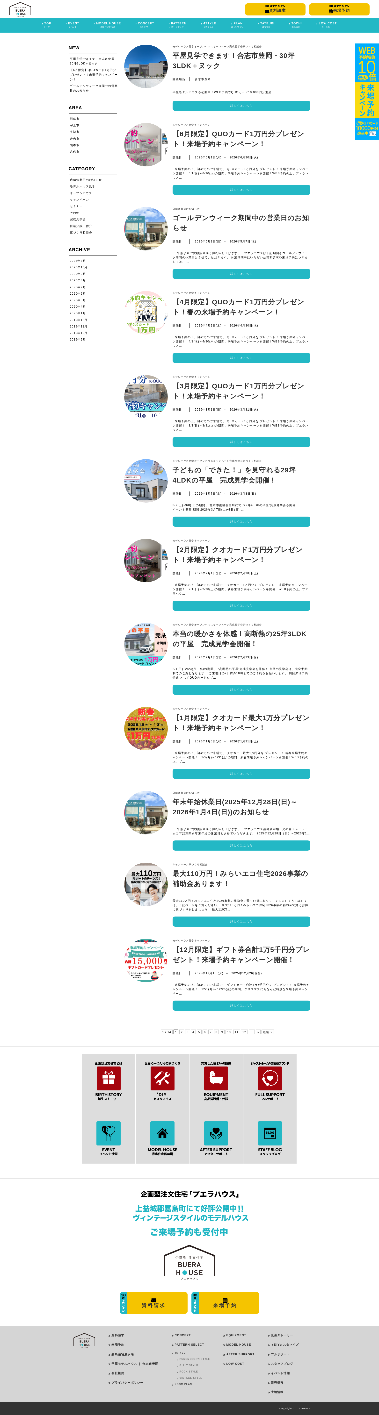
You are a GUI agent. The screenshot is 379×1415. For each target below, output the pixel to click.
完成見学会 (236, 46)
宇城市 (75, 132)
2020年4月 (78, 306)
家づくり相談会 (252, 46)
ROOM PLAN (183, 1384)
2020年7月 (78, 287)
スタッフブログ (282, 1363)
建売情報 (277, 1382)
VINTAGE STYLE (191, 1378)
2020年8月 (78, 280)
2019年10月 (79, 333)
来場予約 (117, 1344)
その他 (75, 212)
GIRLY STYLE (189, 1365)
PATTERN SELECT (189, 1344)
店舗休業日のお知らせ (186, 208)
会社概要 (117, 1373)
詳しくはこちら (241, 105)
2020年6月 (78, 293)
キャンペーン (221, 46)
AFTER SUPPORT (240, 1354)
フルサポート (280, 1354)
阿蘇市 (75, 119)
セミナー (76, 206)
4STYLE (180, 1352)
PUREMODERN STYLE (195, 1359)
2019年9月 (78, 339)
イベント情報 (280, 1373)
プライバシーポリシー (127, 1382)
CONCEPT (183, 1335)
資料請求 (117, 1335)
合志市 (75, 138)
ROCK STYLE (189, 1371)
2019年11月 (79, 326)
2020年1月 (78, 313)
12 (244, 1032)
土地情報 (277, 1392)
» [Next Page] (258, 1032)
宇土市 (75, 125)
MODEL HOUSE (238, 1344)
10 (229, 1032)
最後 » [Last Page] (267, 1032)
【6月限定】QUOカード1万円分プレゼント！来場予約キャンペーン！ (94, 74)
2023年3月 (78, 261)
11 (237, 1032)
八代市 (75, 151)
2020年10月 (79, 267)
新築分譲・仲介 (81, 226)
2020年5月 (78, 300)
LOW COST (235, 1363)
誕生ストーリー (282, 1335)
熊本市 (75, 145)
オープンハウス (203, 46)
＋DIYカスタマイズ (285, 1344)
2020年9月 (78, 274)
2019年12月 (79, 320)
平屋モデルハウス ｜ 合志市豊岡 (134, 1363)
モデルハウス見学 (183, 46)
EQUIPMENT (236, 1335)
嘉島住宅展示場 (122, 1354)
